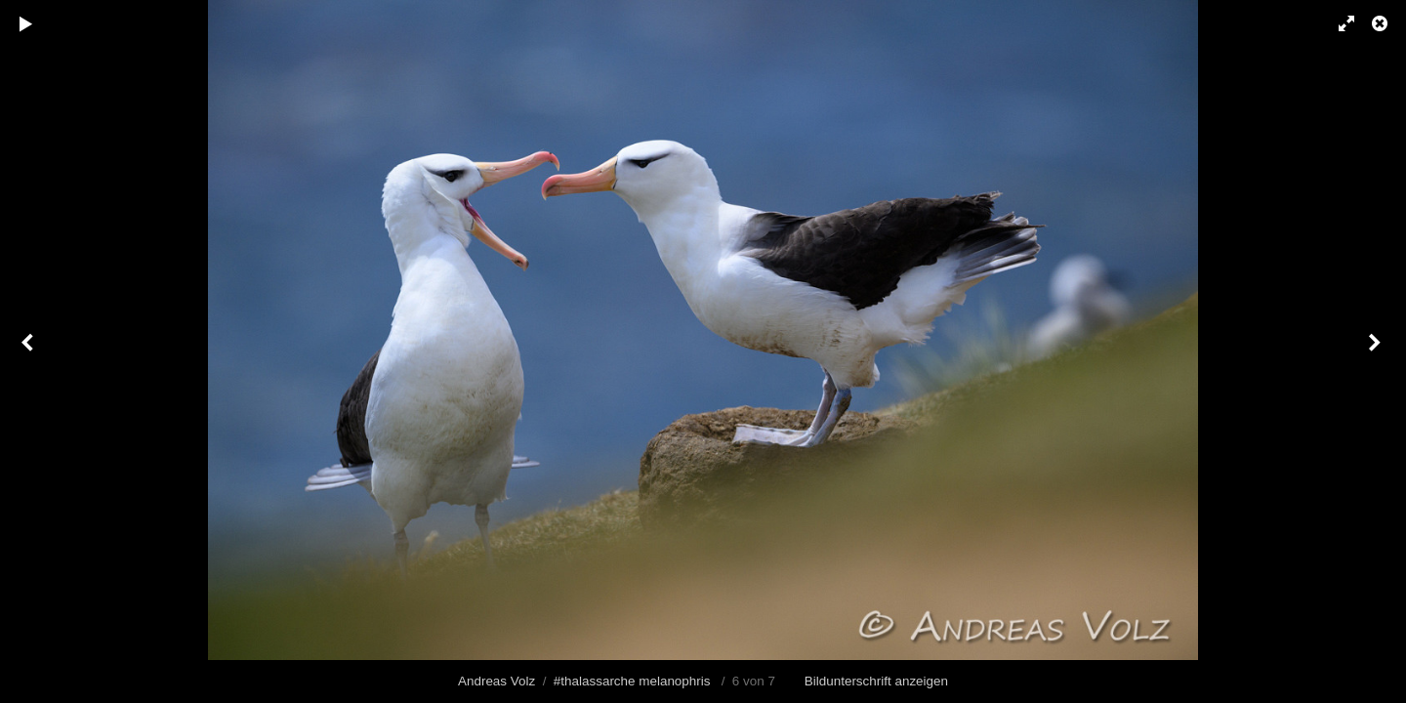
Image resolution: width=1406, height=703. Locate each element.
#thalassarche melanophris (632, 681)
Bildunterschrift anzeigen (876, 681)
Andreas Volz (496, 681)
